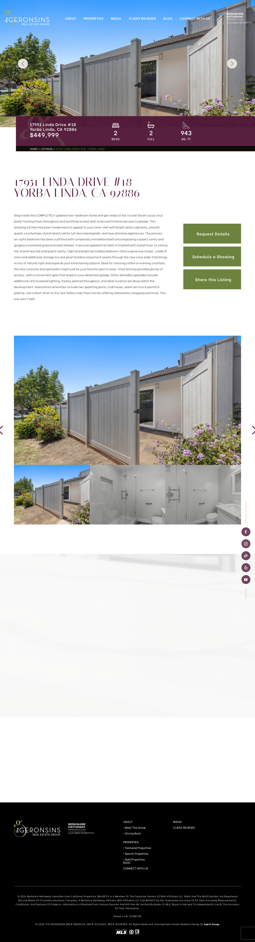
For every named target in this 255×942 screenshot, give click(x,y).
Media (116, 18)
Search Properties (137, 853)
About (70, 18)
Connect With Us (195, 18)
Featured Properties (138, 848)
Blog (167, 18)
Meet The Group (135, 827)
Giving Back (133, 833)
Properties (93, 18)
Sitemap (159, 924)
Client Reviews (142, 18)
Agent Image (212, 924)
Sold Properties (135, 859)
